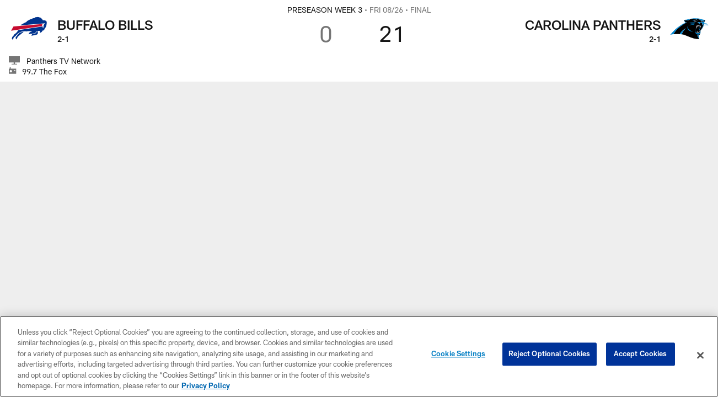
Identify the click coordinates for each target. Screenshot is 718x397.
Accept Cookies (640, 355)
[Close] (700, 356)
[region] (359, 356)
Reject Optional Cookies (549, 355)
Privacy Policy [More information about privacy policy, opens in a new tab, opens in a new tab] (205, 385)
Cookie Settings (458, 355)
